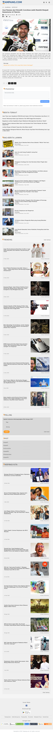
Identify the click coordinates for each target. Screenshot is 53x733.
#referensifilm (7, 448)
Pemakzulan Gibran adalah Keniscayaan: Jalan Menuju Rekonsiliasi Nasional (16, 662)
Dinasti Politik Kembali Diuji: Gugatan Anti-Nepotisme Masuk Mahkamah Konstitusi (16, 493)
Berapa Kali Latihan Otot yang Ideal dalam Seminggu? (18, 65)
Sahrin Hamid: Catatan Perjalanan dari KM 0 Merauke (16, 531)
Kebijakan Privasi (38, 717)
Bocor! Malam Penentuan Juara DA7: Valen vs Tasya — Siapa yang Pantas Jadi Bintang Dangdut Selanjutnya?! (17, 269)
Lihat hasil (46, 431)
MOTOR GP (14, 7)
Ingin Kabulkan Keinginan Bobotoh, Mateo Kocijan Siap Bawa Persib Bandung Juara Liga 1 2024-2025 (26, 130)
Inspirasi (17, 153)
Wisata (16, 183)
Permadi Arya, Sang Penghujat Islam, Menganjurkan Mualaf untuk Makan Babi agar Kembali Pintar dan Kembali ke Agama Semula (16, 550)
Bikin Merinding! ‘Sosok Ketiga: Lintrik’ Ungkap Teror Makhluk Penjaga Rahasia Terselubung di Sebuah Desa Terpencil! (16, 326)
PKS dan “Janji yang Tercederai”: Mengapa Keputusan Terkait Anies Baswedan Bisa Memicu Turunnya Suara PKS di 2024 (16, 568)
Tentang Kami (8, 717)
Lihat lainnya (47, 239)
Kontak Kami (46, 717)
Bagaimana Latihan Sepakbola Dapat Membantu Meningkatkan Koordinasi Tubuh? (24, 121)
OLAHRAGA (8, 7)
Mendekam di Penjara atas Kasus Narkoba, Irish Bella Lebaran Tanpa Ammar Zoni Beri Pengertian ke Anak (31, 171)
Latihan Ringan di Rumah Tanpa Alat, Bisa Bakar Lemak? (17, 127)
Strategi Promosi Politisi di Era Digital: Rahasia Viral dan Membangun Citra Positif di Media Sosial (17, 587)
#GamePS (5, 445)
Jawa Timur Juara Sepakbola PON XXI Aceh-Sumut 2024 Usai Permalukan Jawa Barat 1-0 (25, 116)
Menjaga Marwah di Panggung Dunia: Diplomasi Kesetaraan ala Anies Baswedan (17, 475)
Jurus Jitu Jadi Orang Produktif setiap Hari (26, 152)
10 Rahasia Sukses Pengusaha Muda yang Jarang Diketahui (30, 220)
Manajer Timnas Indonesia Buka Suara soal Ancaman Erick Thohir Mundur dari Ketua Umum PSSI (24, 124)
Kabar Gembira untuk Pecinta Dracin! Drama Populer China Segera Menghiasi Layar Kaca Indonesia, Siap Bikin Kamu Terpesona (15, 398)
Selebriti (17, 173)
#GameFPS (6, 457)
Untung (7, 427)
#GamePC (5, 442)
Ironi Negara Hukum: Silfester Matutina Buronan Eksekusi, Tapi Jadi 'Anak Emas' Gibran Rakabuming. (16, 512)
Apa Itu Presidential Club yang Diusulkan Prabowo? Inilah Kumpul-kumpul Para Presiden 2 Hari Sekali (30, 191)
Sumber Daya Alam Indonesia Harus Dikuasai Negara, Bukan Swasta (16, 606)
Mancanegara (18, 144)
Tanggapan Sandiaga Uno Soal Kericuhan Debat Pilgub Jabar (31, 162)
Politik (16, 163)
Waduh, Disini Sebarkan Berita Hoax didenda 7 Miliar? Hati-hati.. (32, 142)
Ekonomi (16, 221)
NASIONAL (17, 193)
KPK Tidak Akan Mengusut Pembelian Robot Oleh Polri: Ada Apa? (15, 643)
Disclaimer (30, 717)
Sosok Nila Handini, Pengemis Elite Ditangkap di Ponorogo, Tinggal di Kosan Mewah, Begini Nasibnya (31, 201)
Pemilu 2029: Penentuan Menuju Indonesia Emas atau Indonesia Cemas (17, 680)
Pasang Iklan (24, 717)
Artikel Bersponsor (16, 717)
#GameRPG (6, 451)
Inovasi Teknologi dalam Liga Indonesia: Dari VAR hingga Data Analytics (21, 118)
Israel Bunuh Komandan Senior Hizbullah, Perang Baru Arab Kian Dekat (32, 230)
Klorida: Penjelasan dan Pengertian (24, 210)
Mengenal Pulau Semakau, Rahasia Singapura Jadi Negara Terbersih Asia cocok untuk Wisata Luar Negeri (30, 181)
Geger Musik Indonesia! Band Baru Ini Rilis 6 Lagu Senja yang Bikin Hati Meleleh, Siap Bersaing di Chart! (17, 250)
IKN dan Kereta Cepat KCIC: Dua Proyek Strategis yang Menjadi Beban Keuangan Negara (17, 624)
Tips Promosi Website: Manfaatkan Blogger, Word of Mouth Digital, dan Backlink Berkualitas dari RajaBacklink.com (17, 381)
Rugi (6, 422)
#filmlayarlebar (7, 454)
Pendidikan (17, 212)
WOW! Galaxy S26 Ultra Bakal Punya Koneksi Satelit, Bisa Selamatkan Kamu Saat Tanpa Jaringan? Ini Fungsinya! (15, 345)
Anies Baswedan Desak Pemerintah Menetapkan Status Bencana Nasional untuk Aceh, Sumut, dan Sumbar (17, 364)
